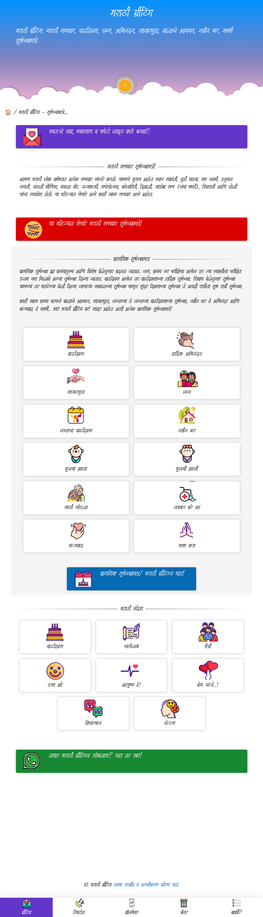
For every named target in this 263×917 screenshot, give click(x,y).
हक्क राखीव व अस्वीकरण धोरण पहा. (146, 885)
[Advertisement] (131, 827)
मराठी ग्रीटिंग (131, 13)
